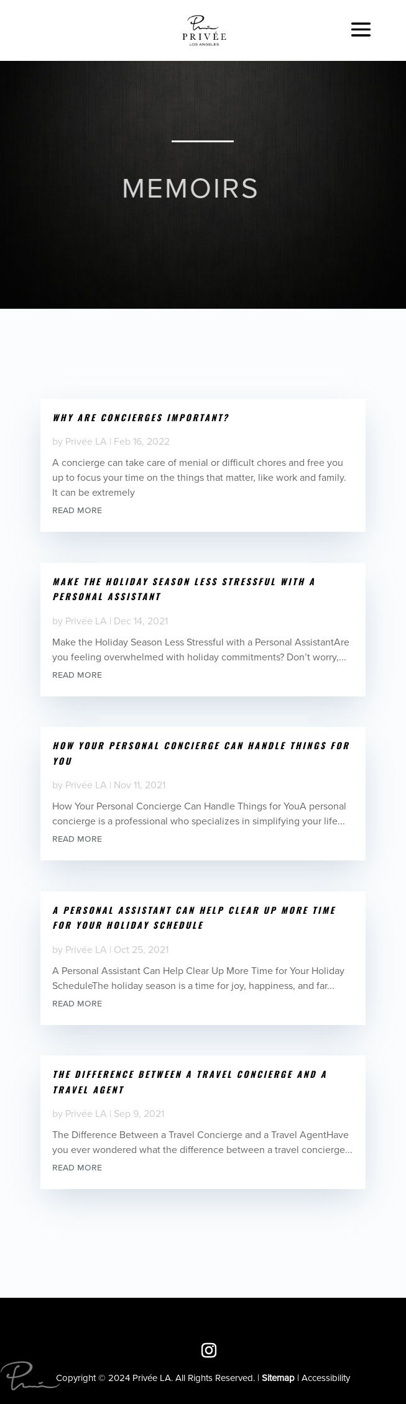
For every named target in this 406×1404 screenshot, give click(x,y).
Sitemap (278, 1378)
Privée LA (86, 441)
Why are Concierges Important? (140, 417)
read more (77, 510)
